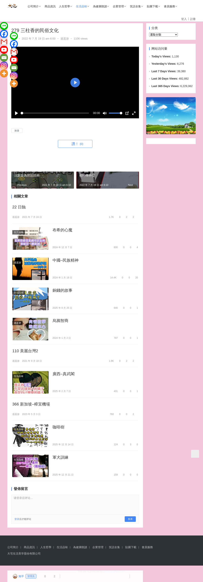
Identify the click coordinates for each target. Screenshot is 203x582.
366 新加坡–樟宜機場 (31, 407)
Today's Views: (161, 56)
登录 (16, 523)
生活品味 (81, 6)
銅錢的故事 (62, 292)
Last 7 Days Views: (164, 71)
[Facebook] (4, 34)
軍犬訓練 (60, 461)
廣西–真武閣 (64, 376)
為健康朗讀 (100, 6)
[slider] (55, 113)
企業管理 (118, 6)
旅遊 (16, 130)
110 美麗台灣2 (25, 353)
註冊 (193, 19)
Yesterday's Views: (164, 63)
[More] (4, 73)
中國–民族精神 (66, 261)
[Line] (4, 26)
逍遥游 (64, 38)
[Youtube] (4, 50)
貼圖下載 (152, 6)
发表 (130, 523)
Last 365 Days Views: (165, 86)
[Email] (4, 58)
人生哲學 (64, 6)
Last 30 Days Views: (165, 78)
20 (135, 278)
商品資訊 (50, 6)
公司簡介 (33, 6)
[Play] (16, 113)
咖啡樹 (58, 431)
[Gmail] (4, 42)
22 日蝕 (19, 207)
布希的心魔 (62, 230)
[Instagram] (4, 65)
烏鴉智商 (60, 322)
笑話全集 (135, 6)
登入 (184, 19)
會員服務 (169, 6)
